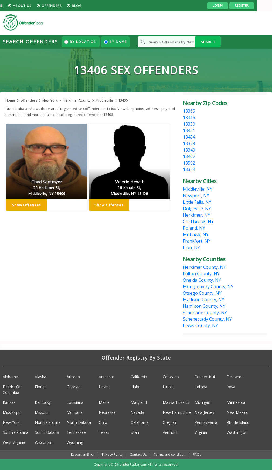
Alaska (40, 377)
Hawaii (104, 387)
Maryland (139, 402)
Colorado (171, 377)
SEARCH (208, 41)
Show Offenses (26, 205)
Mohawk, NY (196, 234)
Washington (237, 432)
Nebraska (107, 412)
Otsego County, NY (202, 293)
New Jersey (204, 412)
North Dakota (79, 422)
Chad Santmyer (46, 188)
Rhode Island (238, 422)
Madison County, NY (203, 300)
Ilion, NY (191, 247)
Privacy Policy (112, 454)
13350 (189, 124)
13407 (189, 156)
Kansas (9, 402)
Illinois (168, 387)
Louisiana (75, 402)
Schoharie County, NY (205, 312)
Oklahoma (140, 422)
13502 (189, 163)
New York (11, 422)
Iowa (231, 387)
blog (92, 6)
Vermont (170, 432)
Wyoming (75, 442)
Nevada (137, 412)
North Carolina (47, 422)
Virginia (201, 432)
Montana (75, 412)
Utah (135, 432)
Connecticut (205, 377)
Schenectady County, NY (207, 319)
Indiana (201, 387)
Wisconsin (43, 442)
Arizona (73, 377)
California (139, 377)
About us (37, 6)
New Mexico (238, 412)
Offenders (67, 6)
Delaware (235, 377)
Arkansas (107, 377)
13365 (189, 111)
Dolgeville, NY (197, 209)
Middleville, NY (197, 189)
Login (233, 5)
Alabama (10, 377)
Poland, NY (194, 228)
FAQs (197, 454)
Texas (104, 432)
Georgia (73, 387)
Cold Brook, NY (198, 221)
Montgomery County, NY (208, 287)
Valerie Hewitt (129, 188)
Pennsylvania (206, 422)
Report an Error (83, 454)
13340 (189, 150)
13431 (189, 130)
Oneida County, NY (202, 280)
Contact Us (138, 454)
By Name (115, 41)
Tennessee (76, 432)
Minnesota (236, 402)
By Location (80, 41)
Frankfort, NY (196, 241)
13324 (189, 169)
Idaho (136, 387)
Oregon (169, 422)
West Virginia (14, 442)
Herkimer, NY (196, 215)
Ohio (103, 422)
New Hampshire (177, 412)
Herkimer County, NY (204, 267)
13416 (189, 117)
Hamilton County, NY (204, 306)
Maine (104, 402)
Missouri (42, 412)
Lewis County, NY (200, 325)
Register (257, 5)
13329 (189, 143)
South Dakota (47, 432)
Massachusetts (176, 402)
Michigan (202, 402)
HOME (13, 6)
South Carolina (15, 432)
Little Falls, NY (197, 202)
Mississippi (12, 412)
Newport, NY (196, 196)
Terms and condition (170, 454)
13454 (189, 137)
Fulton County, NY (201, 274)
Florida (41, 387)
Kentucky (43, 402)
